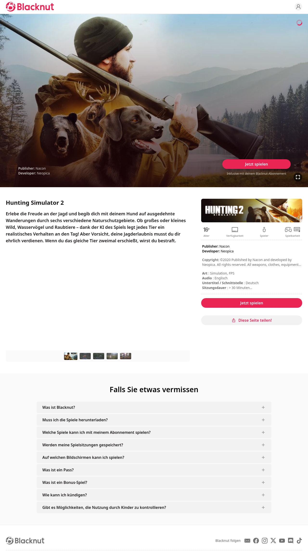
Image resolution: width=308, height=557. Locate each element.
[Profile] (298, 7)
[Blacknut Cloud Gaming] (30, 7)
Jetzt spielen (256, 164)
